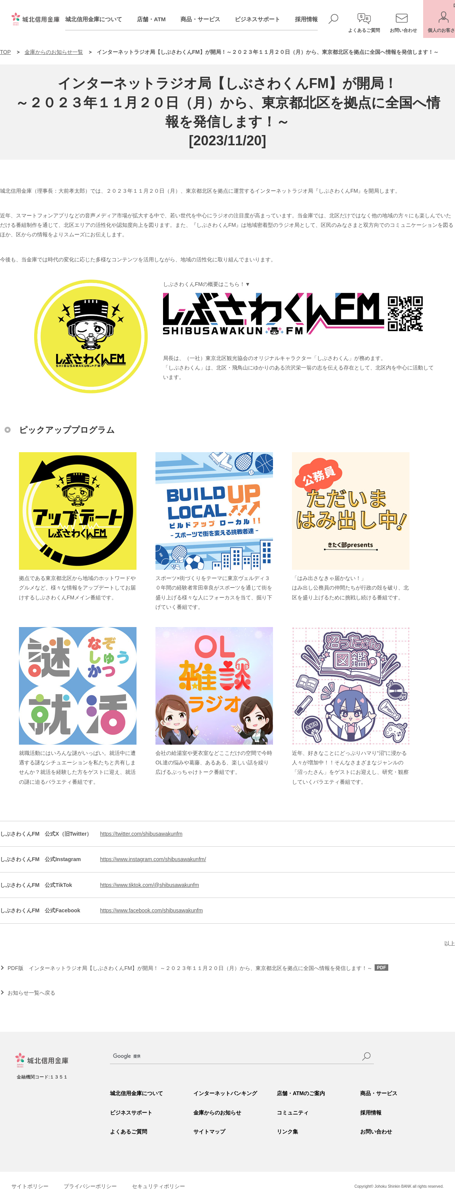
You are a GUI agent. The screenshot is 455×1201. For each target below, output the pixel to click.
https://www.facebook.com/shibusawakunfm (151, 910)
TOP (5, 52)
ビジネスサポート (267, 19)
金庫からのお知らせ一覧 (54, 52)
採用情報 (315, 19)
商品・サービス (210, 19)
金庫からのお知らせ (217, 1113)
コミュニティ (293, 1113)
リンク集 (287, 1132)
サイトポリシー (30, 1186)
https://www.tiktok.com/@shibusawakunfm (149, 885)
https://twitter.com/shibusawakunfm (141, 834)
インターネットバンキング (225, 1093)
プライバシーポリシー (90, 1186)
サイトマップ (209, 1132)
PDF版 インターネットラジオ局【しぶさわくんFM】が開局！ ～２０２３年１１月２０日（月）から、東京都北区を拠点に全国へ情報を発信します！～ (198, 967)
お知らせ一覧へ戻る (31, 993)
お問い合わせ (376, 1132)
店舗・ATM (160, 19)
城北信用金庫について (103, 19)
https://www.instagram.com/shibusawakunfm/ (153, 859)
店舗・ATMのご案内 (301, 1093)
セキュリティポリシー (158, 1186)
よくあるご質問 (128, 1132)
